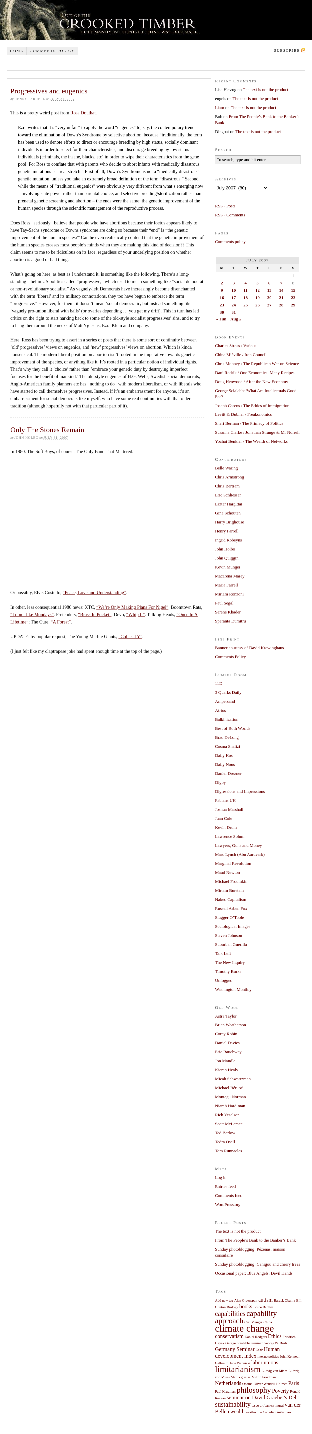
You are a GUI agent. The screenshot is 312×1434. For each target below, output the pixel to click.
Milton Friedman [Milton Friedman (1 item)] (264, 1377)
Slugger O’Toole (229, 917)
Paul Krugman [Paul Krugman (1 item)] (225, 1391)
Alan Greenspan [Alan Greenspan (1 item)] (245, 1300)
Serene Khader (228, 611)
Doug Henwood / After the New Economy (251, 381)
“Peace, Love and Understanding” (94, 592)
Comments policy (52, 51)
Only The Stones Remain (47, 429)
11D (218, 683)
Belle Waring (226, 467)
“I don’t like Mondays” (32, 614)
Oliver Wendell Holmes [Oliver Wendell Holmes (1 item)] (270, 1384)
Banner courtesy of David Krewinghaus (249, 647)
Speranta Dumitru (230, 620)
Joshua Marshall (229, 809)
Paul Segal (224, 602)
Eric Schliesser (228, 494)
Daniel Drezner (228, 773)
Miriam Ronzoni (229, 593)
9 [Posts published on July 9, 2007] (222, 290)
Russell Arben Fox (231, 908)
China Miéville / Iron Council (241, 354)
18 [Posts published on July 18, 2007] (245, 297)
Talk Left (223, 953)
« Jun (221, 318)
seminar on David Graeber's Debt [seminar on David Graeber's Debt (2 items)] (263, 1398)
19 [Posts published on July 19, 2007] (257, 297)
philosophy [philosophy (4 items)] (254, 1390)
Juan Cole (223, 818)
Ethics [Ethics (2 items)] (275, 1336)
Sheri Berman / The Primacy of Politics (249, 423)
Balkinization (226, 719)
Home (16, 51)
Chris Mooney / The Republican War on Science (257, 363)
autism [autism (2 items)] (265, 1300)
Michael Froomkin (231, 881)
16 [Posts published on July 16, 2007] (222, 297)
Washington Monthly (233, 989)
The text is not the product (265, 89)
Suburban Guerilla (231, 944)
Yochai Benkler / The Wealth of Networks (251, 441)
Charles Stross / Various (235, 345)
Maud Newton (227, 872)
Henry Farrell (226, 530)
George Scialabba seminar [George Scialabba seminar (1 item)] (244, 1343)
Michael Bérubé (229, 1087)
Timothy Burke (228, 971)
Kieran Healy (226, 1069)
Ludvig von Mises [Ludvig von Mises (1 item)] (275, 1371)
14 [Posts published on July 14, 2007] (281, 290)
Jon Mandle (225, 1060)
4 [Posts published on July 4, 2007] (245, 282)
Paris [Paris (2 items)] (293, 1383)
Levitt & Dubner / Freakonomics (243, 414)
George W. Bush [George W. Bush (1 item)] (275, 1343)
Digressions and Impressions (240, 791)
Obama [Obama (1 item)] (247, 1384)
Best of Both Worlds (232, 728)
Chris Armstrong (229, 476)
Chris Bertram (227, 485)
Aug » (235, 318)
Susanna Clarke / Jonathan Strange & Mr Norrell (257, 432)
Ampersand (225, 701)
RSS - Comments (230, 214)
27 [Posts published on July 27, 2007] (269, 304)
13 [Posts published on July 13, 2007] (269, 290)
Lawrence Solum (229, 836)
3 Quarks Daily (228, 692)
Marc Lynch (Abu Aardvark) (240, 854)
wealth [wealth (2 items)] (237, 1412)
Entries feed (225, 1186)
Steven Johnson (228, 935)
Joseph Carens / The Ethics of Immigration (252, 405)
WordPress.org (227, 1204)
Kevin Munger (227, 566)
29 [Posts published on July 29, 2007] (293, 304)
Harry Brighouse (229, 521)
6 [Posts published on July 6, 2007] (269, 282)
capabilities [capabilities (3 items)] (230, 1313)
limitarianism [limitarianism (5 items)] (237, 1369)
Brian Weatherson (230, 1024)
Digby (220, 782)
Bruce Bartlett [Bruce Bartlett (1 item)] (263, 1307)
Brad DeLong (227, 737)
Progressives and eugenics (48, 91)
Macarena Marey (229, 575)
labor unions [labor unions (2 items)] (264, 1363)
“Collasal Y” (130, 636)
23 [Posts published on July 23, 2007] (222, 304)
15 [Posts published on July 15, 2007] (293, 290)
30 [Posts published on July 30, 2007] (222, 312)
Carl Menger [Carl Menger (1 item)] (253, 1322)
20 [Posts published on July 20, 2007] (269, 297)
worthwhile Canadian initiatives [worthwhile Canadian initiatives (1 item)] (268, 1412)
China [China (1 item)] (267, 1322)
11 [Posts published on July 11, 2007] (246, 290)
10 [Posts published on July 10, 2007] (234, 290)
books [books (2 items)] (245, 1307)
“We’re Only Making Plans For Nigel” (132, 607)
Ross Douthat (83, 112)
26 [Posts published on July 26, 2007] (257, 304)
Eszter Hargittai (228, 503)
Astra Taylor (226, 1016)
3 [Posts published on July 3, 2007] (234, 282)
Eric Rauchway (228, 1051)
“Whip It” (135, 614)
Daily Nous (225, 764)
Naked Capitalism (230, 899)
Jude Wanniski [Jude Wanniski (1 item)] (240, 1363)
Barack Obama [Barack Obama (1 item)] (284, 1300)
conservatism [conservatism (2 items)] (229, 1336)
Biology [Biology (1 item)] (232, 1307)
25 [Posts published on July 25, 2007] (245, 304)
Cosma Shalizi (227, 746)
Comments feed (228, 1195)
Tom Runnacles (228, 1150)
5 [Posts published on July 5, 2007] (257, 282)
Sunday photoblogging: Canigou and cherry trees (257, 1264)
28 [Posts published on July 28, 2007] (281, 304)
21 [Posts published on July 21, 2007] (281, 297)
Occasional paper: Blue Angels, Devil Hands (254, 1273)
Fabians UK (225, 800)
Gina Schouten (228, 512)
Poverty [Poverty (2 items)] (280, 1391)
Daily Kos (224, 755)
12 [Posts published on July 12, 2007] (257, 290)
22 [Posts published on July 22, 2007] (293, 297)
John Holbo (225, 548)
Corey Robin (226, 1033)
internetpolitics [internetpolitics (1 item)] (268, 1356)
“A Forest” (61, 621)
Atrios (220, 710)
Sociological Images (232, 926)
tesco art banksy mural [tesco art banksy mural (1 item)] (268, 1405)
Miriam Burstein (229, 890)
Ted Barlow (225, 1132)
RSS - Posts (225, 205)
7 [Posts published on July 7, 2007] (281, 282)
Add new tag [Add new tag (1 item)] (224, 1300)
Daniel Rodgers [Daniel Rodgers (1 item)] (256, 1337)
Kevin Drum (226, 827)
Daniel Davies (227, 1042)
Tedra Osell (225, 1141)
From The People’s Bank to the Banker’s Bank (255, 1240)
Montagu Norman (230, 1096)
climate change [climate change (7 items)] (244, 1328)
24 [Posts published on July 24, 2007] (234, 304)
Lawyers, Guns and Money (238, 845)
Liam (219, 107)
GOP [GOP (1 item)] (259, 1350)
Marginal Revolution (233, 863)
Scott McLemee (229, 1123)
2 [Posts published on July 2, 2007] (222, 282)
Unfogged (223, 980)
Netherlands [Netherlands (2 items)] (228, 1383)
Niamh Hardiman (230, 1105)
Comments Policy (230, 656)
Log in (220, 1177)
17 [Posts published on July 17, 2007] (234, 297)
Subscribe (287, 50)
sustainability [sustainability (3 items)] (233, 1404)
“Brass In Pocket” (94, 614)
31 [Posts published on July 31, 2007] (234, 312)
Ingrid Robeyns (228, 539)
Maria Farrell (226, 584)
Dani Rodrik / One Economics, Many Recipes (255, 372)
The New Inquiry (230, 962)
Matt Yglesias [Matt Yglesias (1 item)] (240, 1377)
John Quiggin (226, 557)
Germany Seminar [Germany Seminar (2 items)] (235, 1349)
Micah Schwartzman (233, 1078)
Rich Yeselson (227, 1114)
